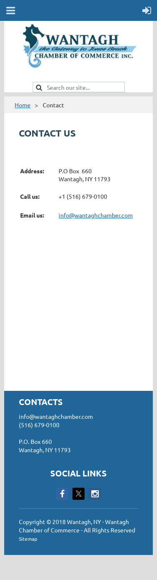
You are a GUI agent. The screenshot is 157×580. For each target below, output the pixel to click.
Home (23, 105)
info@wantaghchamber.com (96, 215)
